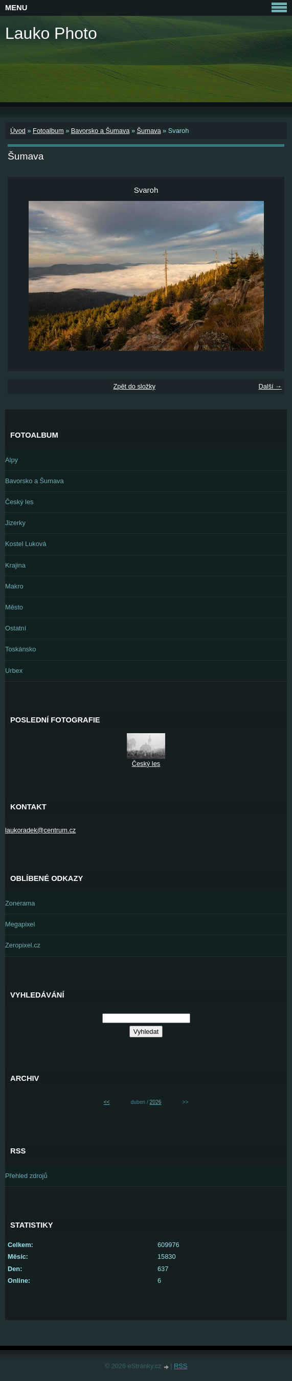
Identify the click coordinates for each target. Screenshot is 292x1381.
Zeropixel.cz (22, 945)
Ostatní (15, 628)
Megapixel (20, 924)
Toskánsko (20, 649)
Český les (19, 502)
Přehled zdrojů (26, 1176)
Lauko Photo (51, 33)
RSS (180, 1366)
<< (107, 1102)
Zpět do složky (134, 386)
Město (14, 607)
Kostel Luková (25, 544)
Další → (270, 386)
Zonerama (20, 903)
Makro (14, 586)
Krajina (15, 565)
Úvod (18, 130)
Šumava (149, 130)
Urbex (14, 670)
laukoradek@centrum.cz (40, 830)
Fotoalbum (48, 130)
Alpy (11, 460)
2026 (156, 1102)
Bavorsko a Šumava (100, 130)
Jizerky (15, 523)
